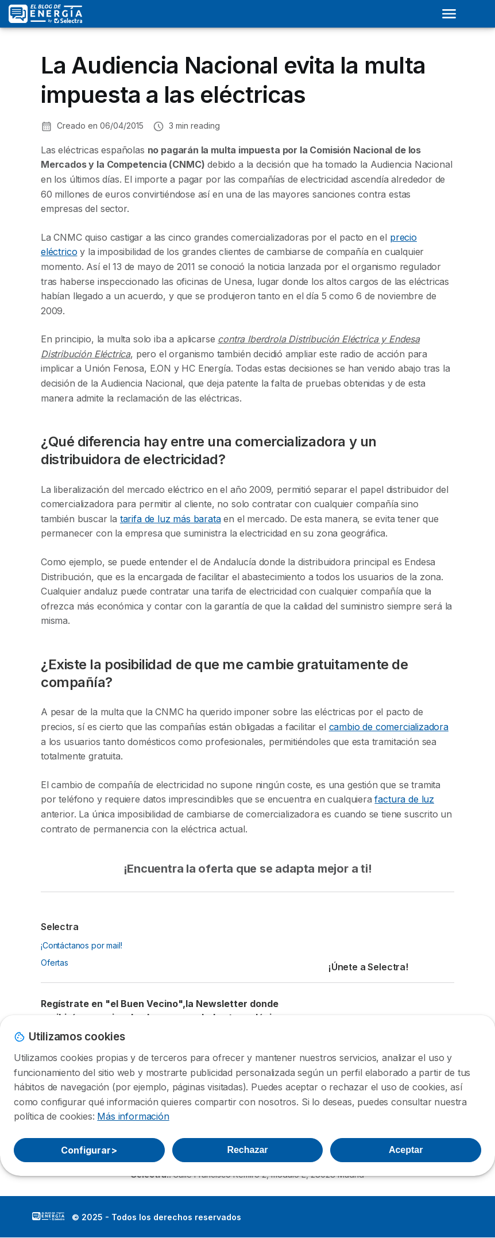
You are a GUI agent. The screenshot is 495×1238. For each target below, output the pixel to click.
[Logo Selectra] (45, 14)
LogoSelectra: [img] (48, 1216)
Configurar (89, 1150)
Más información (133, 1116)
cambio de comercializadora (388, 726)
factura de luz (404, 799)
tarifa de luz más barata (170, 518)
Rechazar (247, 1150)
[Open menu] (449, 14)
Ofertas (54, 962)
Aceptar (406, 1150)
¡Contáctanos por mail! (81, 945)
